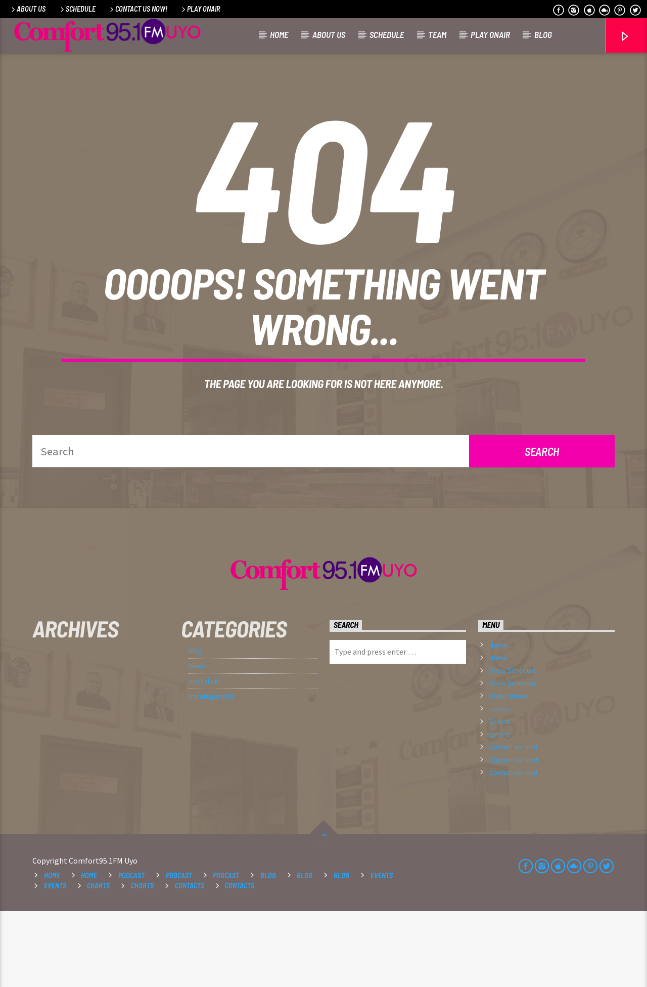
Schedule (77, 9)
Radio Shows (508, 772)
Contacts (189, 961)
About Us (27, 9)
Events (499, 784)
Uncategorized (211, 772)
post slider (205, 756)
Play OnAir (200, 9)
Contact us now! (137, 9)
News (197, 741)
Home (279, 34)
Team (437, 34)
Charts (98, 961)
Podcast (131, 951)
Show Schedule (512, 746)
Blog (543, 34)
